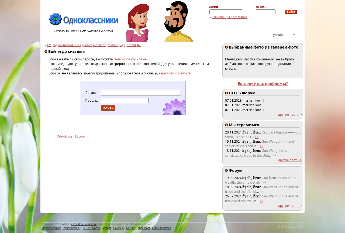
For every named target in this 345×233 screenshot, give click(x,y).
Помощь (118, 228)
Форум (107, 228)
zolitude (113, 45)
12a (49, 45)
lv (139, 45)
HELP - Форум (91, 228)
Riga (122, 45)
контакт (131, 228)
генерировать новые (130, 59)
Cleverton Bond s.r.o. (83, 224)
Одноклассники (51, 228)
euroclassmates (161, 228)
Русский (277, 35)
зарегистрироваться (175, 73)
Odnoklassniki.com (71, 136)
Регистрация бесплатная (229, 17)
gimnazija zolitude (94, 45)
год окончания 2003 (67, 45)
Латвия (132, 45)
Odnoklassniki (71, 228)
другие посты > (290, 114)
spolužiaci (144, 228)
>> (256, 137)
